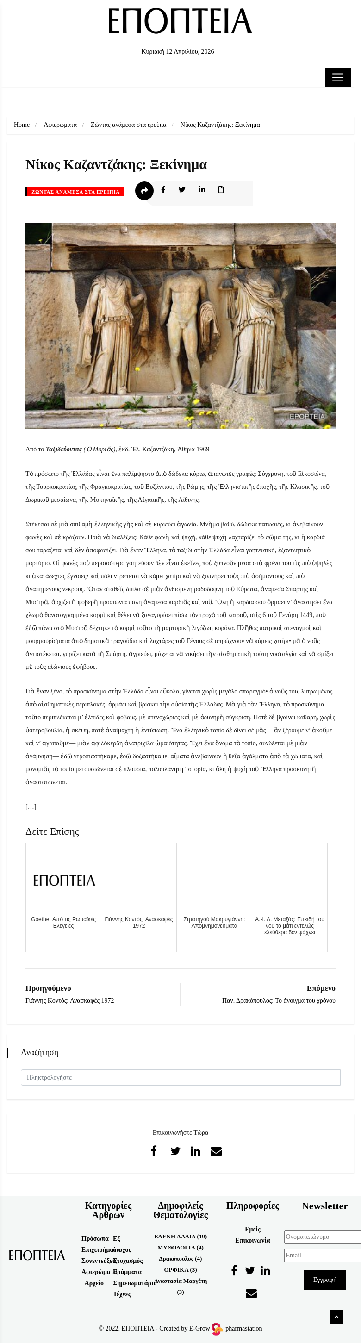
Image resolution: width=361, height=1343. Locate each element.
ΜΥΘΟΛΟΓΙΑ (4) (180, 1247)
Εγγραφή (325, 1279)
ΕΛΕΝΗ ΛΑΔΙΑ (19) (180, 1236)
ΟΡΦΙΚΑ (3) (180, 1269)
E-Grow (205, 1328)
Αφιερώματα (60, 124)
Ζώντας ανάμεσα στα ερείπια (129, 124)
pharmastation (243, 1328)
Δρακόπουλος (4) (180, 1258)
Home (22, 124)
